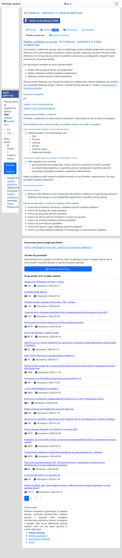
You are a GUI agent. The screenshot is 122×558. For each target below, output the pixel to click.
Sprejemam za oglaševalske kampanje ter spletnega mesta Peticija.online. (14, 192)
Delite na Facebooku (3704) (41, 20)
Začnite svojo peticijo (58, 268)
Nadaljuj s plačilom (10, 168)
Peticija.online (11, 4)
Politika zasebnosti (35, 35)
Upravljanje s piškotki (39, 539)
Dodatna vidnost (59, 35)
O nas (31, 542)
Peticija (31, 29)
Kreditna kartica (11, 157)
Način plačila (7, 140)
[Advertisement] (10, 48)
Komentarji (70, 29)
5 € (8, 129)
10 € (9, 133)
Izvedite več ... (9, 123)
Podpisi (49, 29)
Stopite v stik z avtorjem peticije (39, 108)
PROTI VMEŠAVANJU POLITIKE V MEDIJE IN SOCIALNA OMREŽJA (58, 247)
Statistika (88, 29)
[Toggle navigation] (116, 3)
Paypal (10, 148)
